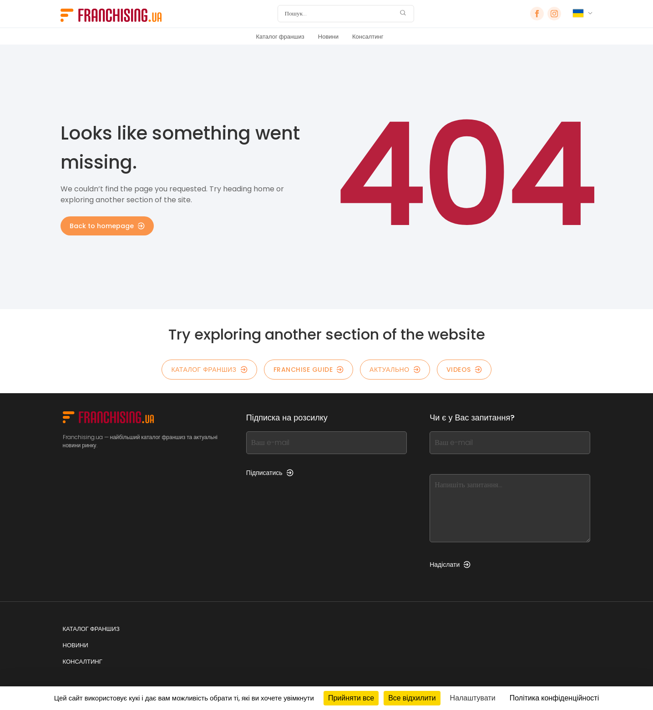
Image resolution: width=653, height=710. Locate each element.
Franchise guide (308, 369)
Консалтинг (367, 36)
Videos (464, 369)
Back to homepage (107, 225)
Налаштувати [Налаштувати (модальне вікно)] (473, 698)
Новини (328, 36)
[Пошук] (340, 13)
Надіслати (450, 564)
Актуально (395, 369)
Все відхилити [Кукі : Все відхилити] (411, 698)
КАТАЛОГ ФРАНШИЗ (209, 369)
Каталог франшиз (280, 36)
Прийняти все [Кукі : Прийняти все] (351, 698)
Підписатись (270, 472)
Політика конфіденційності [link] (554, 698)
